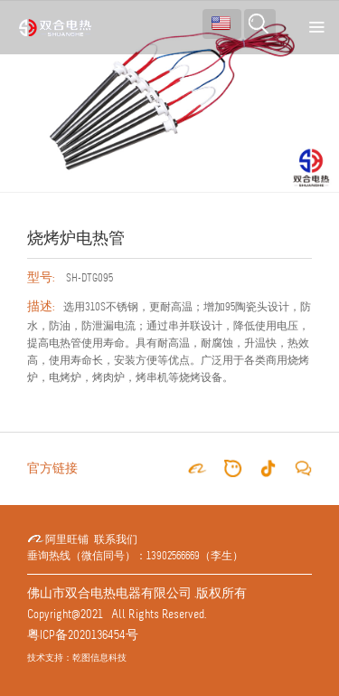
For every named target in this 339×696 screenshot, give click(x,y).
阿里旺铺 (58, 540)
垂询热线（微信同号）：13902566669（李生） (135, 556)
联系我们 (115, 540)
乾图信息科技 (99, 658)
